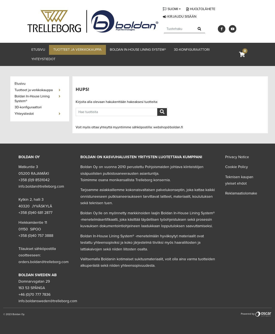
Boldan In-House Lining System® (138, 49)
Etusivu (38, 49)
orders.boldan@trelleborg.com (43, 262)
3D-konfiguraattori (192, 49)
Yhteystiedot (43, 59)
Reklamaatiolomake (241, 193)
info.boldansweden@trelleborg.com (47, 301)
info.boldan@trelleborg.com (41, 186)
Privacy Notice (237, 157)
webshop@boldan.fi (168, 127)
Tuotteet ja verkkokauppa (77, 49)
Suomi (173, 9)
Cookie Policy (236, 167)
